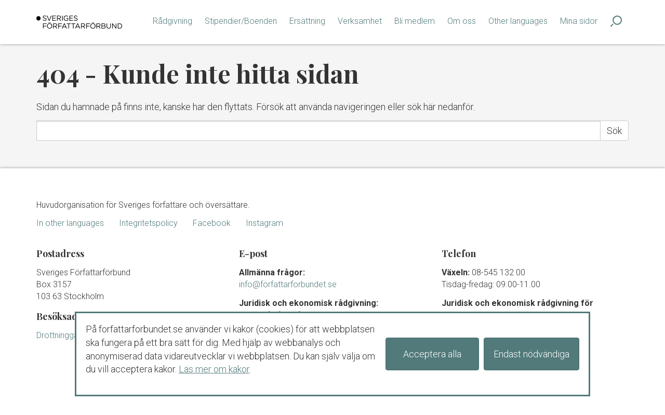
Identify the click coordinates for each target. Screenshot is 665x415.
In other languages (70, 223)
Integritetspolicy (148, 223)
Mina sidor (578, 21)
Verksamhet (360, 21)
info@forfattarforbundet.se (288, 284)
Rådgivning (172, 21)
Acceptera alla (432, 354)
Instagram (264, 223)
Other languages (518, 21)
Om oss (461, 21)
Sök (614, 130)
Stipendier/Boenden (241, 21)
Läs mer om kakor (214, 369)
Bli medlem (414, 21)
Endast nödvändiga (531, 354)
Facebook (212, 223)
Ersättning (307, 21)
